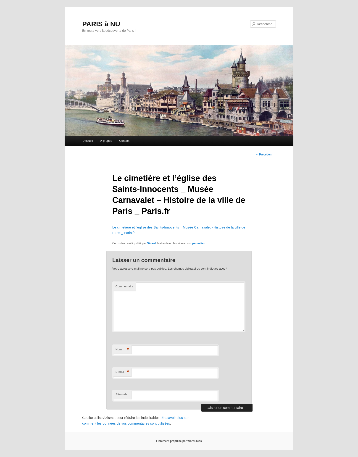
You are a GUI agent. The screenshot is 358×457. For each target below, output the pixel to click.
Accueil (88, 140)
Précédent (264, 154)
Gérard (151, 243)
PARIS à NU (101, 24)
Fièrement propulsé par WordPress (179, 441)
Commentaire (124, 286)
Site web (121, 394)
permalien (198, 243)
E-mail (122, 372)
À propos (106, 140)
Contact (124, 140)
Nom (122, 349)
